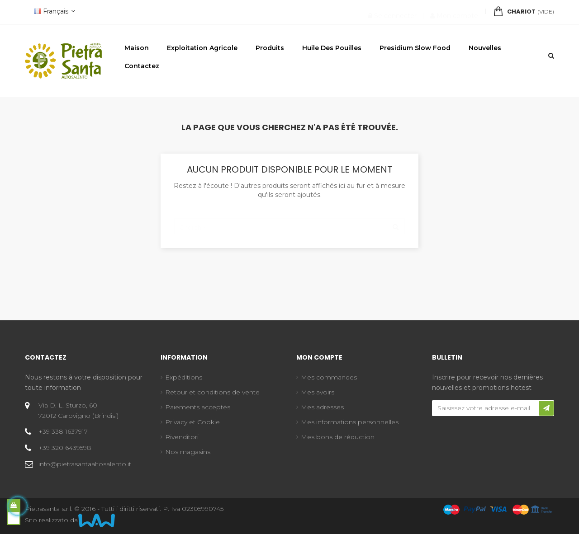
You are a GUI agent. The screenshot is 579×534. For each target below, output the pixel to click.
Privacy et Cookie (192, 422)
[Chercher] (289, 223)
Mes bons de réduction (338, 437)
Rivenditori (182, 437)
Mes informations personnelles (350, 422)
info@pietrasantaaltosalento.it (84, 464)
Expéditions (183, 377)
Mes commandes (329, 377)
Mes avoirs (317, 392)
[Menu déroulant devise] (53, 12)
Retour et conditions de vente (212, 392)
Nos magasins (187, 452)
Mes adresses (322, 407)
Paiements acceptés (197, 407)
